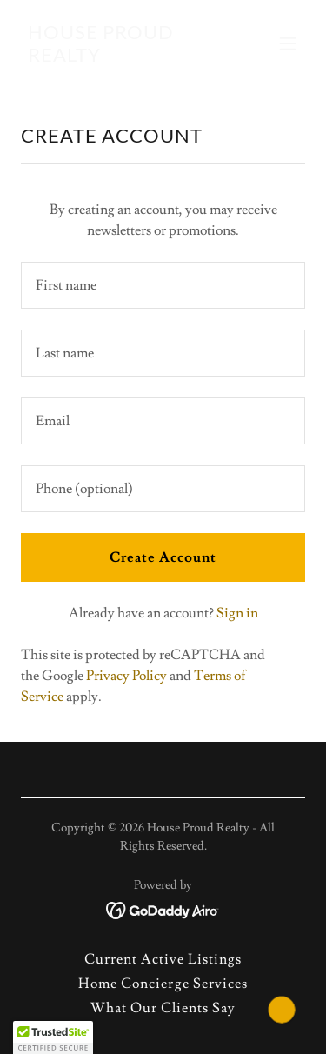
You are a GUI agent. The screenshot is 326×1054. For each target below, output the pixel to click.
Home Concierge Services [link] (162, 983)
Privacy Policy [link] (126, 675)
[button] (287, 43)
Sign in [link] (237, 613)
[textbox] (163, 285)
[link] (120, 57)
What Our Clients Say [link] (163, 1008)
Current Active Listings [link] (163, 959)
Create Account (163, 557)
